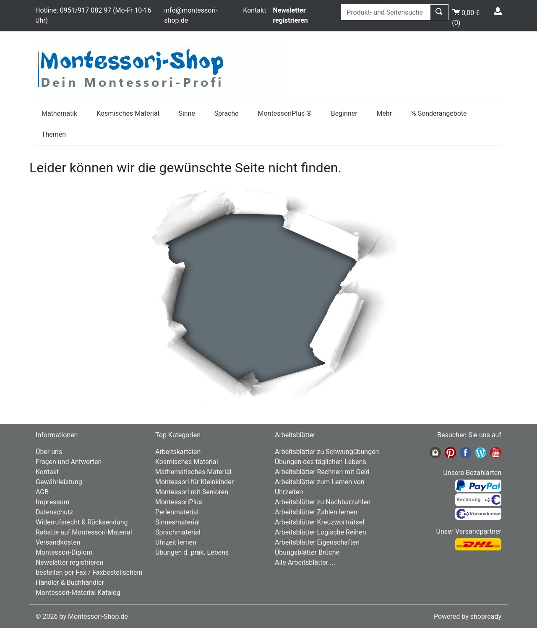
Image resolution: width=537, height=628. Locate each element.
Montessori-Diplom (64, 552)
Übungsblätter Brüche (307, 552)
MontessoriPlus (178, 502)
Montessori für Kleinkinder (194, 482)
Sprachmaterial (178, 532)
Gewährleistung (59, 482)
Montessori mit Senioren (191, 492)
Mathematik (59, 113)
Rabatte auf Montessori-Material (84, 532)
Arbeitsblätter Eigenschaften (317, 542)
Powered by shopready (467, 616)
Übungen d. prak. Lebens (192, 552)
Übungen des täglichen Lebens (320, 462)
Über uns (49, 452)
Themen (54, 134)
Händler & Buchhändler (70, 582)
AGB (42, 492)
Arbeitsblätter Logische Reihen (320, 532)
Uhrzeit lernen (175, 542)
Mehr (384, 113)
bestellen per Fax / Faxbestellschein (89, 572)
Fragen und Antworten (69, 462)
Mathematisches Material (193, 472)
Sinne (186, 113)
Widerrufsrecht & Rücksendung (82, 522)
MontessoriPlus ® (285, 113)
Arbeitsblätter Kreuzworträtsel (319, 522)
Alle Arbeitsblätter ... (305, 562)
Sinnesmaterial (177, 522)
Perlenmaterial (176, 512)
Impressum (53, 502)
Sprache (226, 113)
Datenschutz (54, 512)
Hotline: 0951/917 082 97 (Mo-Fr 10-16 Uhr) (93, 15)
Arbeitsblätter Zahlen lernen (316, 512)
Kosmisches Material (127, 113)
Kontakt (254, 10)
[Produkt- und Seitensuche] (385, 12)
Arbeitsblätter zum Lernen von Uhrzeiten (320, 487)
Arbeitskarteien (178, 452)
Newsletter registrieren (69, 562)
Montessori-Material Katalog (78, 593)
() (466, 16)
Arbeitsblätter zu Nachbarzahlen (322, 502)
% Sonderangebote (439, 113)
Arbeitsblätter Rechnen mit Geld (322, 472)
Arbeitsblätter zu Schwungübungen (327, 452)
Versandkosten (58, 542)
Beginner (344, 113)
